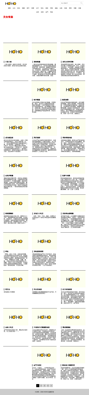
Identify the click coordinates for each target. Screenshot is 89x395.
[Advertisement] (44, 30)
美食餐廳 (8, 17)
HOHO (46, 392)
